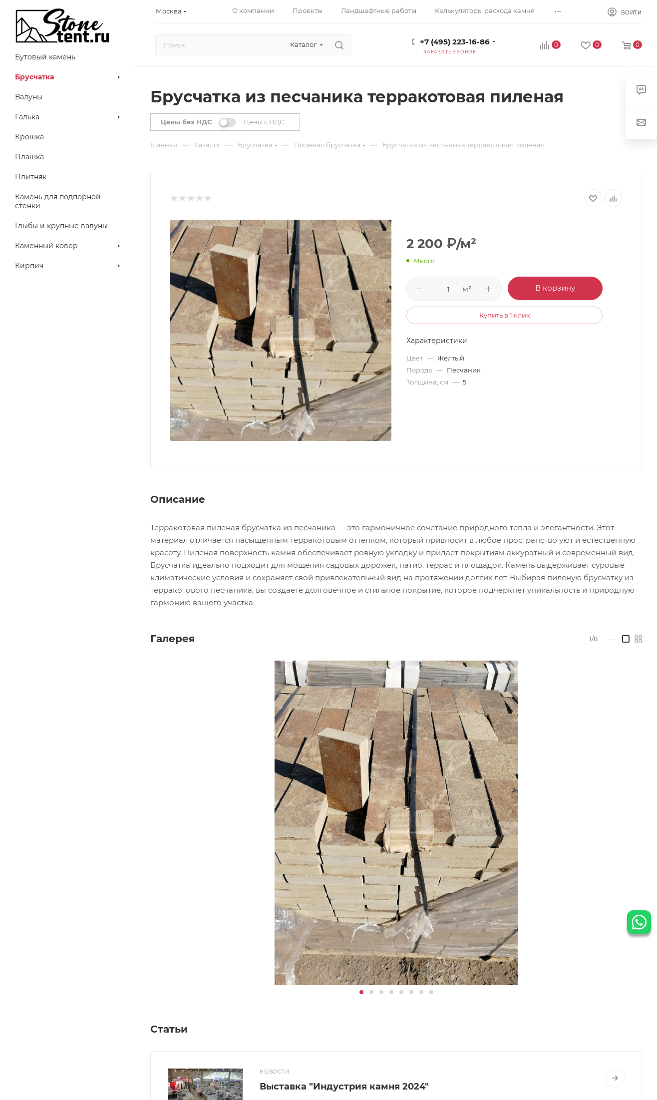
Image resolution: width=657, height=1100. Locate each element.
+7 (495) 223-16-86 (455, 41)
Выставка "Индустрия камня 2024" (344, 1086)
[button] (361, 992)
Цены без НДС (186, 122)
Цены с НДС (264, 122)
